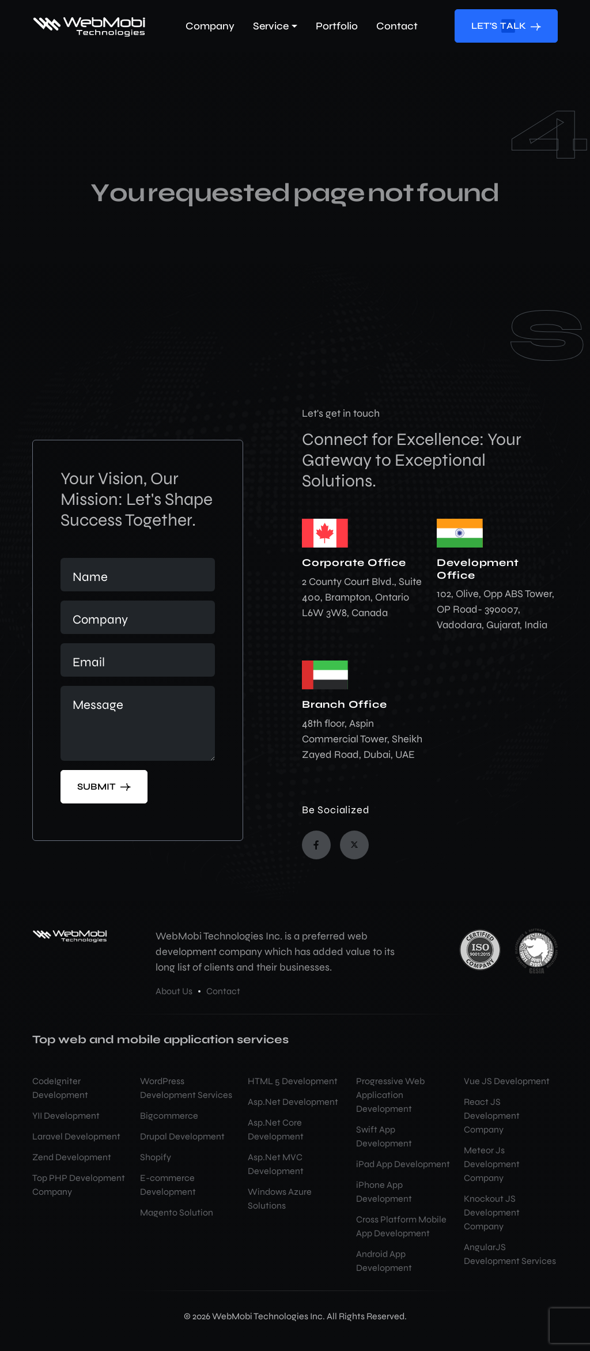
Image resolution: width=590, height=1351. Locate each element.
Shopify (155, 1157)
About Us (174, 991)
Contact (223, 991)
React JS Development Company (492, 1115)
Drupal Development (182, 1136)
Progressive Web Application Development (390, 1094)
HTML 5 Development (293, 1080)
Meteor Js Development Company (492, 1164)
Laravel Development (76, 1136)
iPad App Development (403, 1163)
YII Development (66, 1115)
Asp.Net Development (293, 1101)
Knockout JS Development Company (492, 1212)
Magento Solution (176, 1212)
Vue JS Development (507, 1080)
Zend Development (71, 1157)
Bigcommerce (169, 1115)
